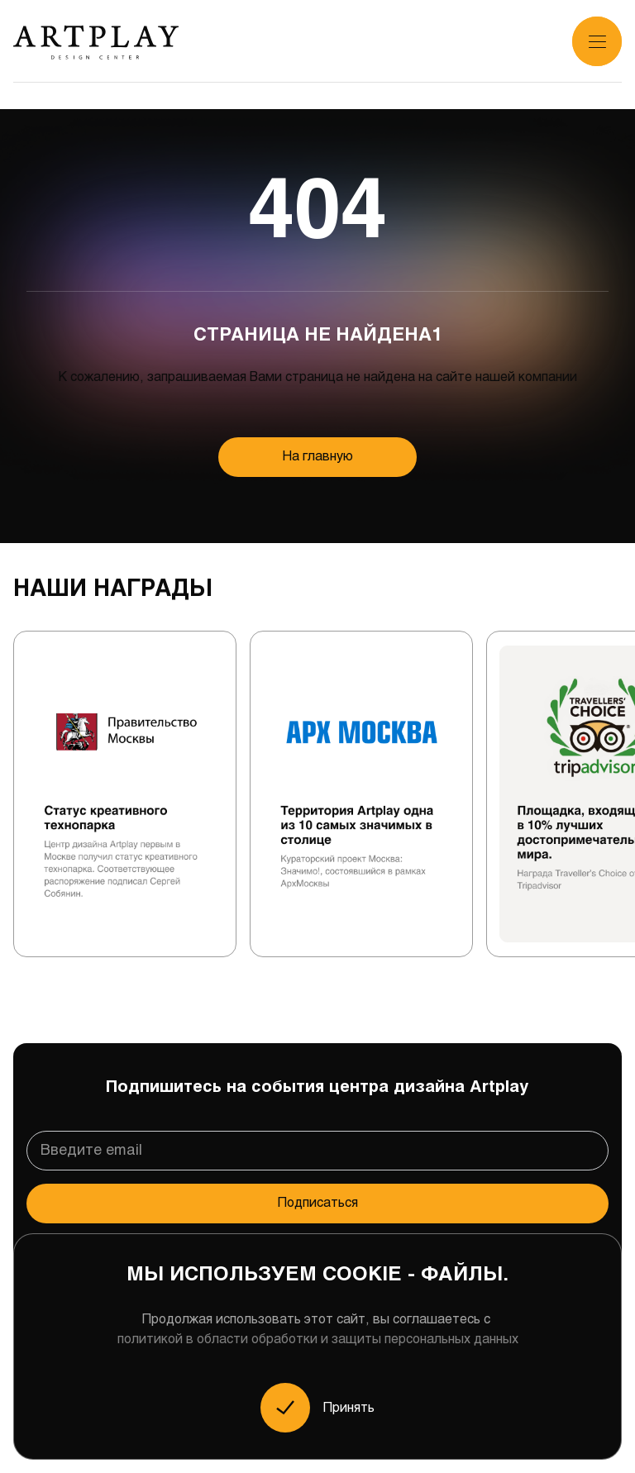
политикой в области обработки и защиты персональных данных (317, 1339)
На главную (318, 456)
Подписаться (318, 1203)
